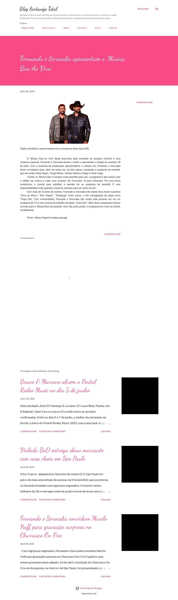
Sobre (64, 28)
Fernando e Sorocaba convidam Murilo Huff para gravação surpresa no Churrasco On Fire (63, 527)
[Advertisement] (69, 334)
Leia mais (106, 431)
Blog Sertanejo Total (38, 9)
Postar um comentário (52, 431)
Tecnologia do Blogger (89, 588)
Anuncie (111, 28)
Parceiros (80, 28)
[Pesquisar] (143, 8)
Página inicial (26, 28)
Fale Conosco (46, 28)
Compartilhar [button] (144, 102)
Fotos (96, 28)
